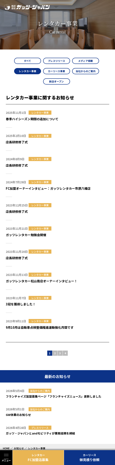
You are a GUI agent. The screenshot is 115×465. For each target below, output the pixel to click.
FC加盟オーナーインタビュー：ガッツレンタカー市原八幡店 (48, 188)
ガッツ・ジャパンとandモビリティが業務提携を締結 (40, 433)
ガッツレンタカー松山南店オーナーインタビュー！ (41, 281)
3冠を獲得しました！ (21, 304)
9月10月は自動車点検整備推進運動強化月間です (40, 327)
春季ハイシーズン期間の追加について (32, 119)
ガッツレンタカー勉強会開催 (26, 235)
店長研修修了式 (17, 142)
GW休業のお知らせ (18, 415)
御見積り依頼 (89, 457)
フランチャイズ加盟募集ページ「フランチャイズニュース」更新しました (53, 396)
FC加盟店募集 (38, 457)
